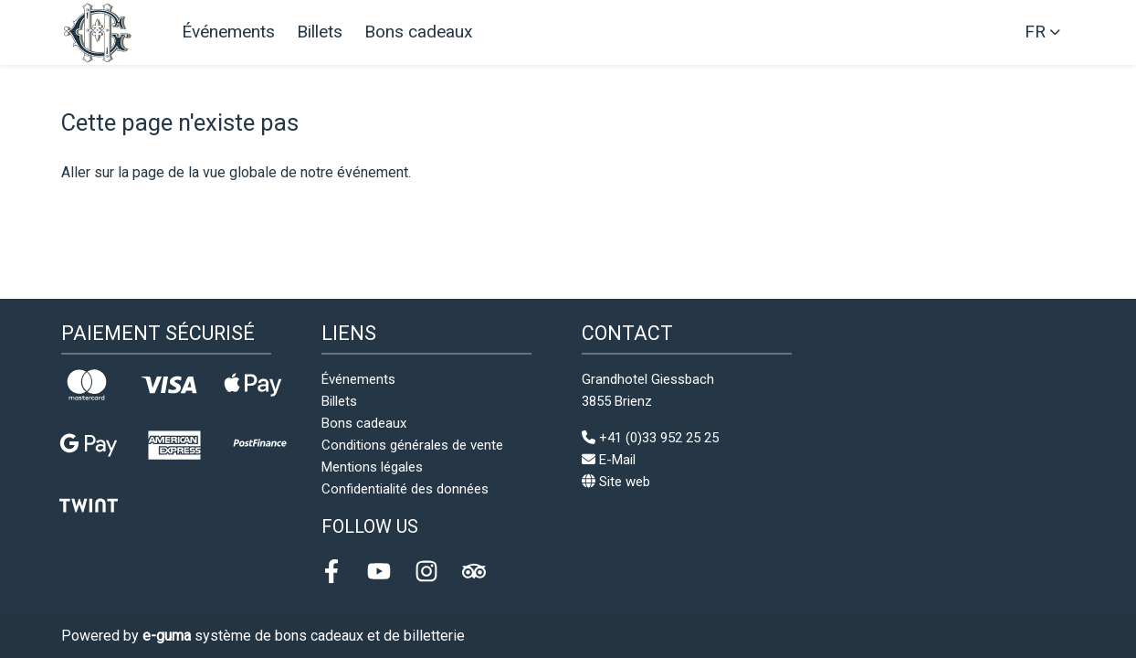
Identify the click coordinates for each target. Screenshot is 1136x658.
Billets (319, 31)
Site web (616, 481)
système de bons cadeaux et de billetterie (303, 635)
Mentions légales (372, 467)
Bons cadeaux (418, 31)
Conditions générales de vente (412, 445)
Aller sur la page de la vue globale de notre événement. (236, 172)
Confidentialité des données (405, 489)
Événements (228, 31)
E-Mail (609, 459)
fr (1035, 31)
